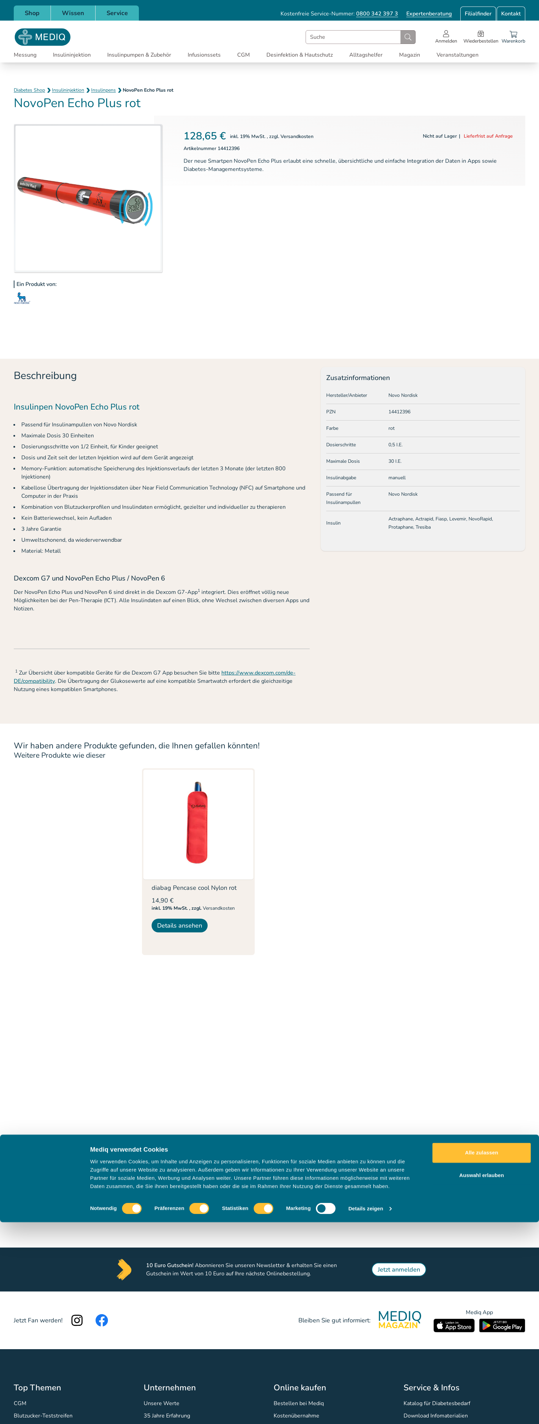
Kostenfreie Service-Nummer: (339, 14)
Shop (32, 13)
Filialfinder (478, 14)
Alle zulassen (481, 1354)
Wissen (73, 13)
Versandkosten (297, 136)
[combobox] (361, 37)
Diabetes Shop (29, 90)
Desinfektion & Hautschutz (299, 55)
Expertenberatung (429, 14)
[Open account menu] (446, 37)
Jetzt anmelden (399, 1269)
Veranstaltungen (457, 55)
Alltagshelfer (366, 55)
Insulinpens (103, 90)
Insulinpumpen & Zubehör (139, 55)
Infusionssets (204, 55)
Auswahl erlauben (481, 1377)
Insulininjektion (72, 55)
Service (117, 13)
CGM (243, 55)
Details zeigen (365, 1410)
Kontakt (511, 14)
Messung (25, 55)
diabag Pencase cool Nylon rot (194, 888)
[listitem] (198, 861)
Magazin (409, 55)
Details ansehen (179, 925)
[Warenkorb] (513, 37)
